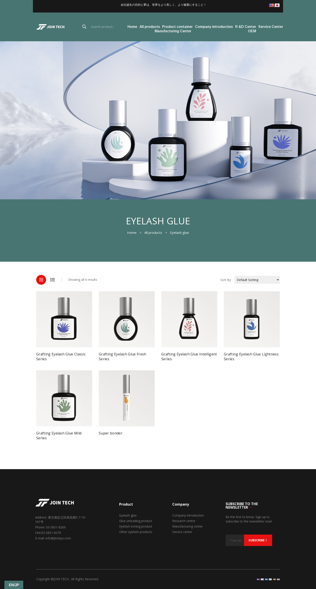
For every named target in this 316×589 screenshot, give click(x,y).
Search (84, 27)
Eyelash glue (128, 515)
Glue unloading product (135, 521)
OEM (252, 31)
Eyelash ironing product (135, 526)
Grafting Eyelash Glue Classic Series (61, 356)
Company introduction (214, 27)
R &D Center (245, 27)
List (52, 280)
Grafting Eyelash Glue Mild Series (58, 435)
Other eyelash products (135, 532)
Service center (182, 532)
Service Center (270, 27)
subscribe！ (258, 540)
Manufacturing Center (173, 31)
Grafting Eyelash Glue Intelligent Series (189, 356)
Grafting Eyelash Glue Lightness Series (251, 356)
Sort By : (226, 280)
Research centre (183, 521)
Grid (41, 280)
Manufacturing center (187, 526)
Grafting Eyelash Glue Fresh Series (122, 356)
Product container (177, 27)
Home (132, 27)
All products (150, 27)
